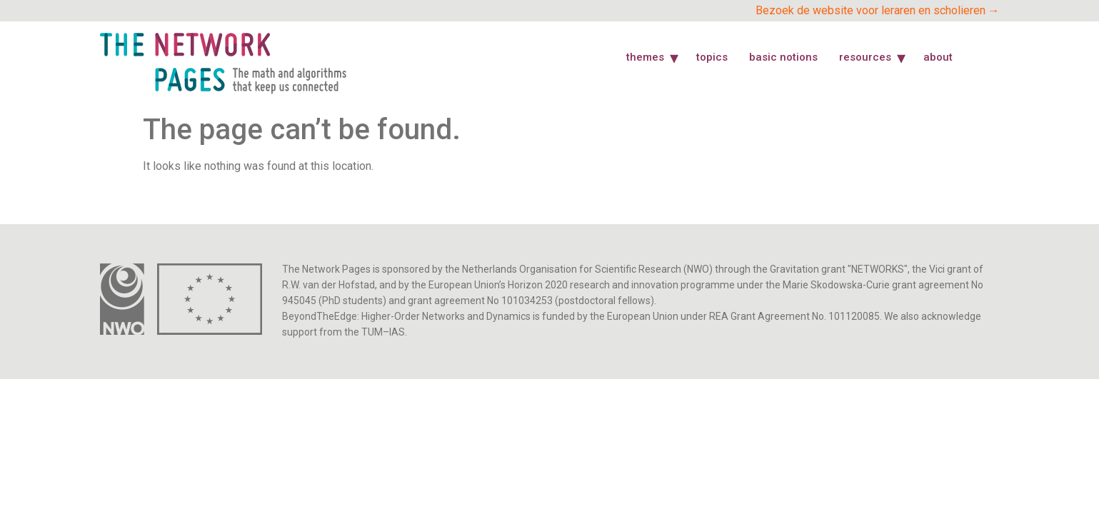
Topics (712, 57)
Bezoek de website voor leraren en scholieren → (878, 10)
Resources (865, 57)
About (938, 57)
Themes (645, 57)
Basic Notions (783, 57)
